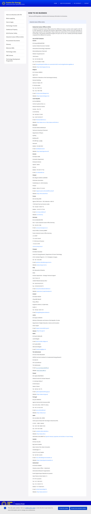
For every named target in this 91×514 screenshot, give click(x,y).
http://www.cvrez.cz (41, 122)
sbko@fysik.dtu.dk (40, 148)
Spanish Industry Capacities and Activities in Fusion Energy (59, 436)
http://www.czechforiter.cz (52, 122)
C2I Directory (40, 214)
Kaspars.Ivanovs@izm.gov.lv (42, 328)
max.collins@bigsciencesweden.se (44, 457)
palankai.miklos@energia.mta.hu (43, 262)
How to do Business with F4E (14, 14)
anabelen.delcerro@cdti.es (42, 431)
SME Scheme (9, 55)
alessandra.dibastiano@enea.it (43, 288)
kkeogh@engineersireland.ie (42, 312)
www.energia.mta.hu (42, 265)
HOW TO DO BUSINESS (65, 3)
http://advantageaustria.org (43, 67)
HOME (55, 3)
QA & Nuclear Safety (11, 33)
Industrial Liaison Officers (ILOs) (15, 37)
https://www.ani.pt (41, 412)
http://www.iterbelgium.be (43, 96)
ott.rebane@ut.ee (40, 172)
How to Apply (9, 22)
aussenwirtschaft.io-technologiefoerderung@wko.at (61, 64)
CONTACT (86, 3)
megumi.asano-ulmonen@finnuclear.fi (45, 191)
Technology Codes (11, 52)
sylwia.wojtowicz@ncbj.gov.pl (43, 391)
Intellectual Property (11, 29)
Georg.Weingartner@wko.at (42, 64)
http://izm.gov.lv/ (41, 331)
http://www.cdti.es (41, 434)
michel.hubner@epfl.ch (41, 489)
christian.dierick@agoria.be (42, 93)
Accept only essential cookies (78, 508)
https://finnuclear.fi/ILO (42, 193)
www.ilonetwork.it (47, 291)
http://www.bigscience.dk (43, 151)
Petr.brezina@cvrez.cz (41, 119)
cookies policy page (30, 508)
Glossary (8, 44)
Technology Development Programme (13, 60)
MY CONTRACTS (77, 3)
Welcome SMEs (10, 48)
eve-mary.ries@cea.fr (41, 212)
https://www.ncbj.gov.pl (42, 394)
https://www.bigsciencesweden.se (45, 460)
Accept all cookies (63, 508)
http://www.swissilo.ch (42, 492)
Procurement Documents (13, 40)
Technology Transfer (11, 26)
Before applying (10, 18)
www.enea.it (40, 291)
